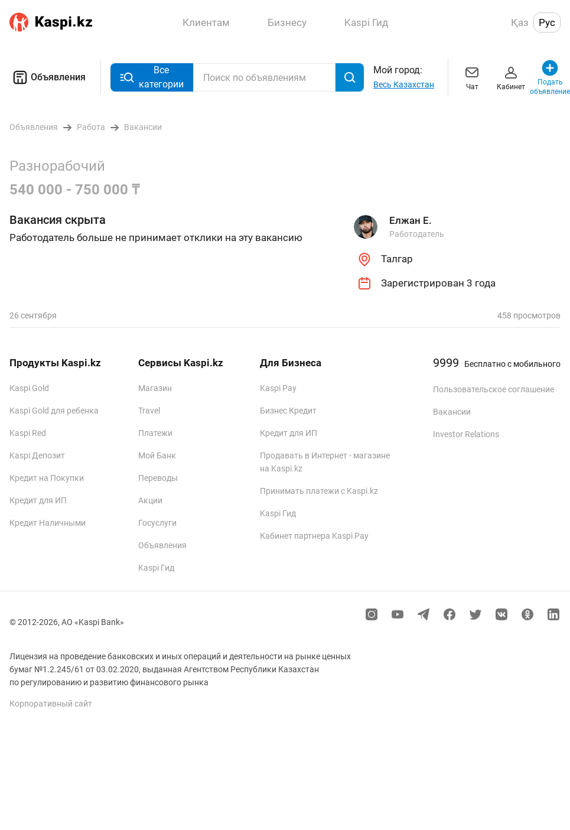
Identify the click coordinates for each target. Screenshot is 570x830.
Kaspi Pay (278, 388)
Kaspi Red (27, 433)
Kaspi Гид (156, 567)
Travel (149, 410)
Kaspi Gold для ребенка (54, 410)
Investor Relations (466, 434)
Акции (150, 500)
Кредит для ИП (38, 500)
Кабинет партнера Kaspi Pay (314, 536)
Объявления (47, 77)
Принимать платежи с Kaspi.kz (319, 491)
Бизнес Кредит (288, 410)
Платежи (155, 433)
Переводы (158, 478)
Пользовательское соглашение (493, 389)
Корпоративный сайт (50, 703)
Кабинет (511, 77)
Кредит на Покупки (46, 478)
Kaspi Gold (29, 388)
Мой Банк (157, 455)
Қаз (520, 22)
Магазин (155, 388)
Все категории (152, 77)
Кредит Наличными (47, 523)
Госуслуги (157, 523)
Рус (547, 22)
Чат (471, 77)
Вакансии (452, 411)
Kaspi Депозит (37, 455)
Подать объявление (550, 77)
